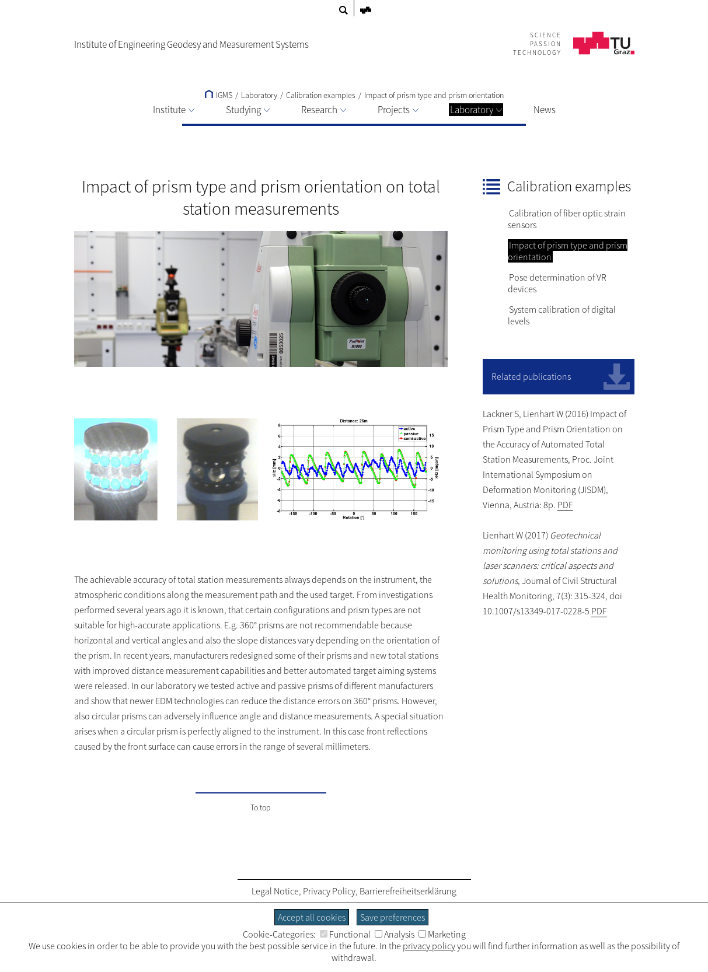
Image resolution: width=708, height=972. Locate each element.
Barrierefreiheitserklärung (408, 891)
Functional (345, 934)
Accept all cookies (312, 917)
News (544, 109)
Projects (398, 109)
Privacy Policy (329, 891)
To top (260, 807)
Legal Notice (275, 891)
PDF (565, 505)
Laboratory (476, 109)
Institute (173, 109)
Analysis (394, 934)
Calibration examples (320, 95)
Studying (248, 109)
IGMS (218, 95)
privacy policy (429, 946)
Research (323, 109)
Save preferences (392, 917)
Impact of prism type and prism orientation (434, 95)
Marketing (442, 934)
